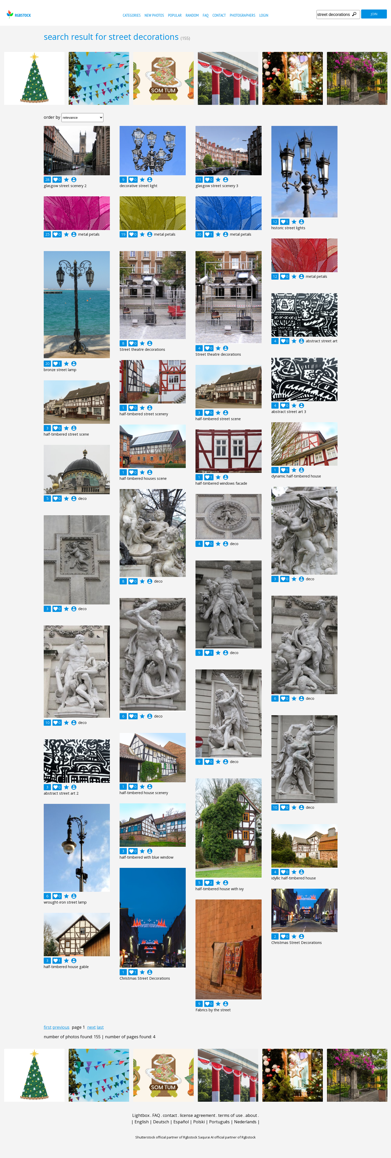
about (251, 1115)
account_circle (74, 180)
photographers (242, 15)
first (47, 1027)
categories (131, 15)
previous (60, 1027)
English (142, 1122)
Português (219, 1122)
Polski (199, 1122)
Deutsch (161, 1122)
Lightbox (140, 1115)
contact (219, 15)
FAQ (206, 15)
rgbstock (18, 14)
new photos (154, 15)
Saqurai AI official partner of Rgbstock (227, 1137)
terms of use (230, 1115)
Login (263, 15)
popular (175, 15)
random (192, 15)
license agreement (197, 1115)
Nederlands (245, 1122)
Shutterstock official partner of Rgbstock (166, 1137)
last (100, 1027)
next (91, 1027)
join (374, 14)
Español (181, 1122)
